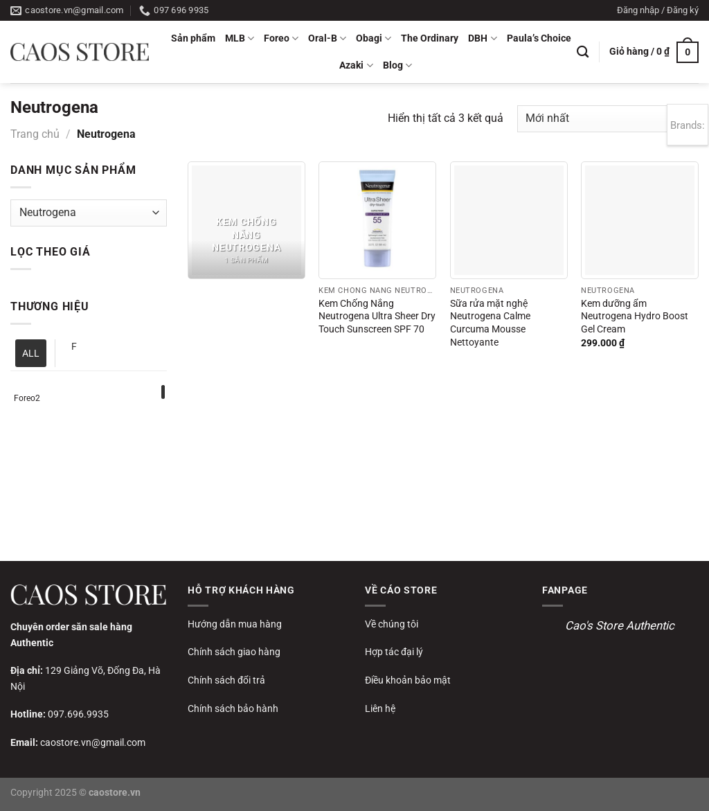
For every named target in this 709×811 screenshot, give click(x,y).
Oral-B (327, 38)
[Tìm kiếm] (583, 52)
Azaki (356, 65)
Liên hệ (380, 708)
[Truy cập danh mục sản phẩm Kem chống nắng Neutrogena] (246, 220)
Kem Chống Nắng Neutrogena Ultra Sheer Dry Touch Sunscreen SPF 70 (377, 316)
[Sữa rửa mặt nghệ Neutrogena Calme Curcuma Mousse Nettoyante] (509, 220)
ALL (30, 353)
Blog (397, 65)
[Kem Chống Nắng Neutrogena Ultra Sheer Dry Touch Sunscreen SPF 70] (377, 220)
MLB (239, 38)
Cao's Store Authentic (619, 625)
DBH (482, 38)
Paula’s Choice (539, 38)
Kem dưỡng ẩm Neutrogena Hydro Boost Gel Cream (634, 316)
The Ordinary (429, 38)
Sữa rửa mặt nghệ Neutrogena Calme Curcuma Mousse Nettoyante (490, 323)
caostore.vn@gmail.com (92, 742)
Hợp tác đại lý (394, 651)
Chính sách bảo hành (233, 708)
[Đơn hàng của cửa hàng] (608, 118)
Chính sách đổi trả (226, 680)
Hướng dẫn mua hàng (235, 624)
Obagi (373, 38)
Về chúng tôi (391, 624)
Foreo (281, 38)
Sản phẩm (193, 38)
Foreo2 (27, 398)
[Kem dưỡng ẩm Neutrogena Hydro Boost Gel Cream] (639, 220)
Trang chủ (35, 134)
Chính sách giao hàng (234, 651)
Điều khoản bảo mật (408, 680)
